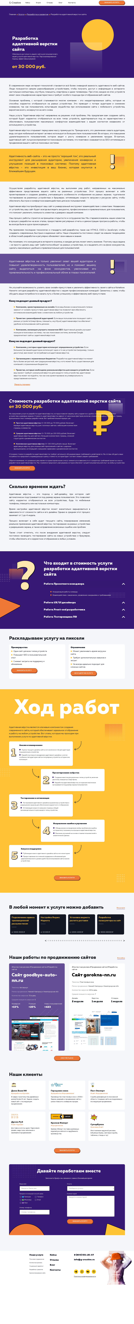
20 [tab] (88, 942)
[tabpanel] (23, 924)
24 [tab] (97, 942)
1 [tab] (49, 942)
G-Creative (15, 3)
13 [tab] (74, 942)
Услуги (38, 3)
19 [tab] (86, 942)
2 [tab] (51, 942)
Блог (60, 3)
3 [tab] (53, 942)
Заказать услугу (111, 2)
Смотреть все (67, 1058)
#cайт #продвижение (99, 1093)
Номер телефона (26, 1207)
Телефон (40, 1197)
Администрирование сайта (37, 1273)
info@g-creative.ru (84, 1260)
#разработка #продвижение (63, 1093)
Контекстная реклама (35, 1262)
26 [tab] (101, 942)
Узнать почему (22, 384)
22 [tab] (93, 942)
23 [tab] (95, 942)
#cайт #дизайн (17, 1125)
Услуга (69, 1184)
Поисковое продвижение (36, 1259)
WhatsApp (27, 1200)
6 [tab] (59, 942)
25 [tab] (99, 942)
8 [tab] (63, 942)
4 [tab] (55, 942)
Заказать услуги (22, 468)
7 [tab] (61, 942)
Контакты (72, 3)
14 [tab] (76, 942)
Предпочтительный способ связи (31, 1194)
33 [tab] (115, 942)
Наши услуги (36, 1255)
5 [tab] (57, 942)
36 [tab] (122, 942)
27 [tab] (103, 942)
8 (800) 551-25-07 (84, 1255)
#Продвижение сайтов (38, 967)
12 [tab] (72, 942)
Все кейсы (121, 958)
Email (39, 1200)
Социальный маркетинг (36, 1266)
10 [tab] (67, 942)
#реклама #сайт (97, 1127)
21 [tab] (90, 942)
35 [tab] (120, 942)
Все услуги (121, 908)
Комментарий (72, 1194)
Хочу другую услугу (83, 673)
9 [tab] (65, 942)
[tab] (84, 584)
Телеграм (26, 1197)
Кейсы (27, 3)
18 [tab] (84, 942)
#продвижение (57, 1125)
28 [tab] (105, 942)
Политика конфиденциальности (85, 1276)
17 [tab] (82, 942)
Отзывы (50, 3)
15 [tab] (78, 942)
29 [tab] (107, 942)
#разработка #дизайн (20, 1093)
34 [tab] (118, 942)
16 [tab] (80, 942)
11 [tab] (70, 942)
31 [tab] (111, 942)
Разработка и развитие (36, 1269)
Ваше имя (23, 1184)
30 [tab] (109, 942)
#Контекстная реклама (20, 967)
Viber (25, 1203)
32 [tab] (113, 942)
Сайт (94, 975)
